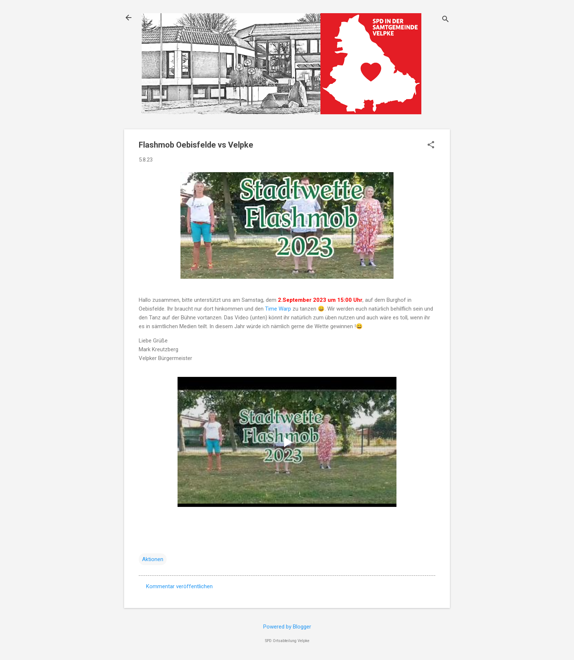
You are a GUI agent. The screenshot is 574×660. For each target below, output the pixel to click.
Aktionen (152, 559)
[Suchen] (445, 20)
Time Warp (278, 308)
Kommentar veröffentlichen (179, 586)
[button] (430, 145)
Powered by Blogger (287, 626)
